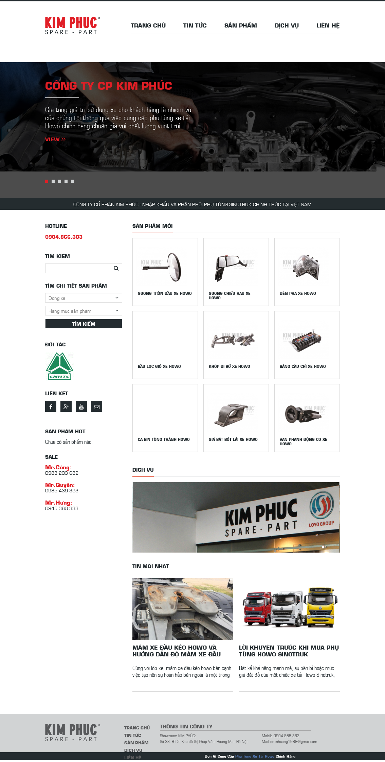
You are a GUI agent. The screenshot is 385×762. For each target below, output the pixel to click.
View (55, 138)
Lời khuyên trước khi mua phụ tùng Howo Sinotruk (289, 650)
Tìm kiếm (83, 324)
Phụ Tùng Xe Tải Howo (254, 756)
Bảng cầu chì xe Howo (303, 366)
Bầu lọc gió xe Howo (159, 366)
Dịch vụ (287, 25)
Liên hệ (328, 25)
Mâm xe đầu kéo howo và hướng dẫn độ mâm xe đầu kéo (176, 650)
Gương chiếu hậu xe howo (230, 295)
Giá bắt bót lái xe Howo (233, 439)
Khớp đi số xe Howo (229, 366)
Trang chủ (148, 25)
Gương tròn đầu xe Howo (165, 293)
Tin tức (195, 25)
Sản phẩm (240, 25)
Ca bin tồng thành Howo (164, 439)
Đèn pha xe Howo (298, 293)
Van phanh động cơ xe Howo (303, 441)
